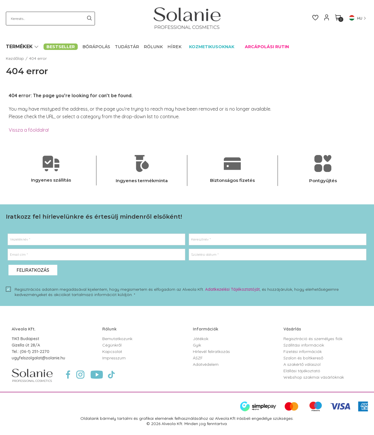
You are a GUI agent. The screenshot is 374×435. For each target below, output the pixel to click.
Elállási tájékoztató (301, 370)
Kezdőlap (15, 58)
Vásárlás (292, 329)
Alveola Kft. (24, 329)
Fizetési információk (302, 351)
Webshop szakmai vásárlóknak (313, 377)
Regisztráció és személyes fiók (312, 338)
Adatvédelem (206, 364)
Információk (205, 329)
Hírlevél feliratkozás (211, 351)
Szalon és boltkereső (303, 358)
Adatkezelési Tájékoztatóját (232, 289)
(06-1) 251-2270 (34, 351)
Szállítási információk (303, 345)
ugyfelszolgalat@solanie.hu (38, 358)
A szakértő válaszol (302, 364)
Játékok (200, 338)
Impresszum (114, 358)
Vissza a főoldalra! (29, 130)
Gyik (197, 345)
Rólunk (109, 329)
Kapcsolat (112, 351)
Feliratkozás (33, 270)
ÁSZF (198, 358)
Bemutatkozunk (117, 338)
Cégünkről (112, 345)
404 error (38, 58)
